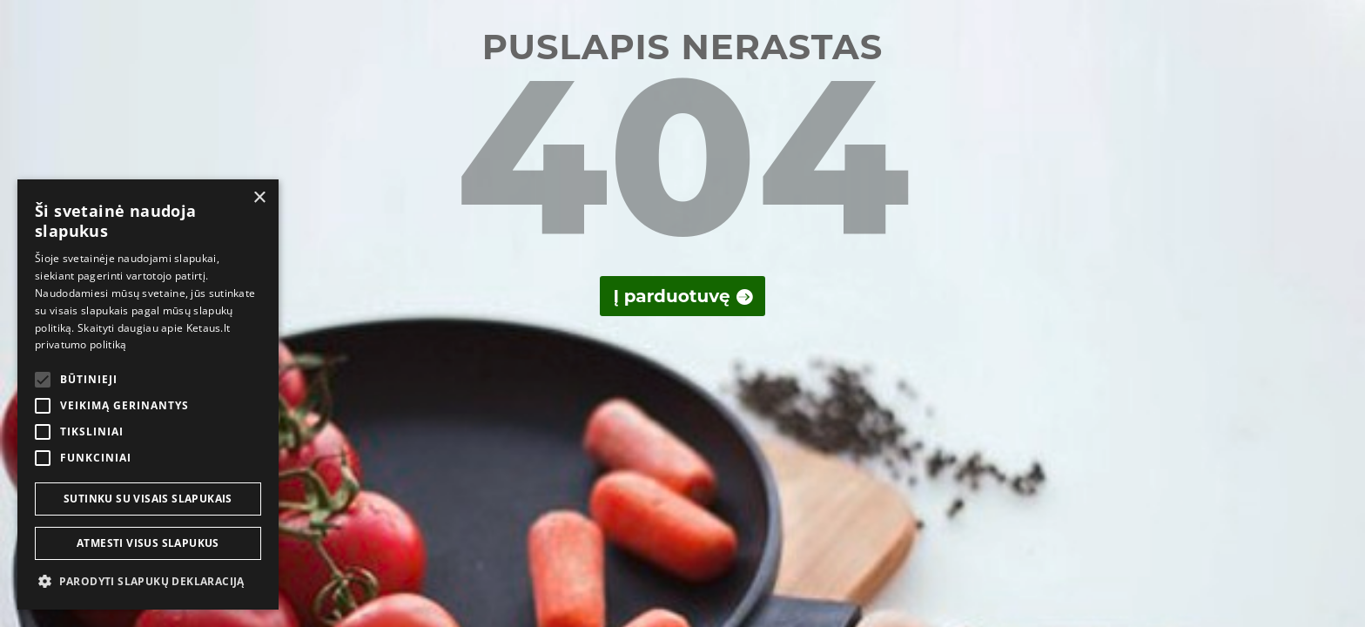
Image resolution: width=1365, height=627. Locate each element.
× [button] (259, 198)
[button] (148, 581)
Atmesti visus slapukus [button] (148, 543)
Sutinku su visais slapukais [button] (148, 498)
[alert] (148, 394)
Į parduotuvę (671, 296)
